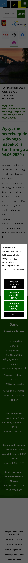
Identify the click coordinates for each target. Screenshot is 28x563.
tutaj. (16, 258)
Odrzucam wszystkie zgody (14, 295)
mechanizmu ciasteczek (12, 251)
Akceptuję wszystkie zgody (14, 306)
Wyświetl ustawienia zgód (14, 284)
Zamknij (14, 314)
